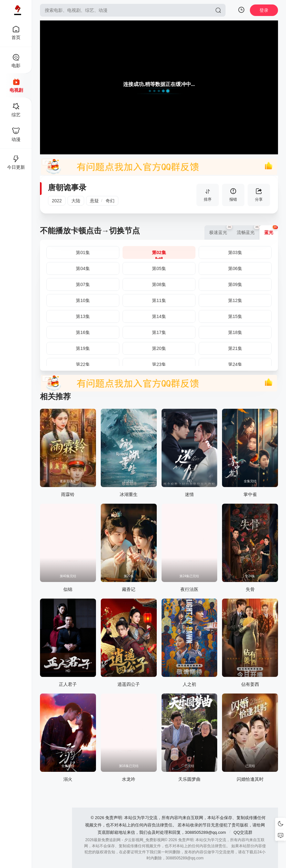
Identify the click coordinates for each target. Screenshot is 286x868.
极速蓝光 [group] (220, 230)
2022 (57, 200)
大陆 (75, 200)
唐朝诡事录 (67, 187)
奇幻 (110, 200)
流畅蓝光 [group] (248, 230)
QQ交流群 (243, 832)
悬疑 (94, 200)
